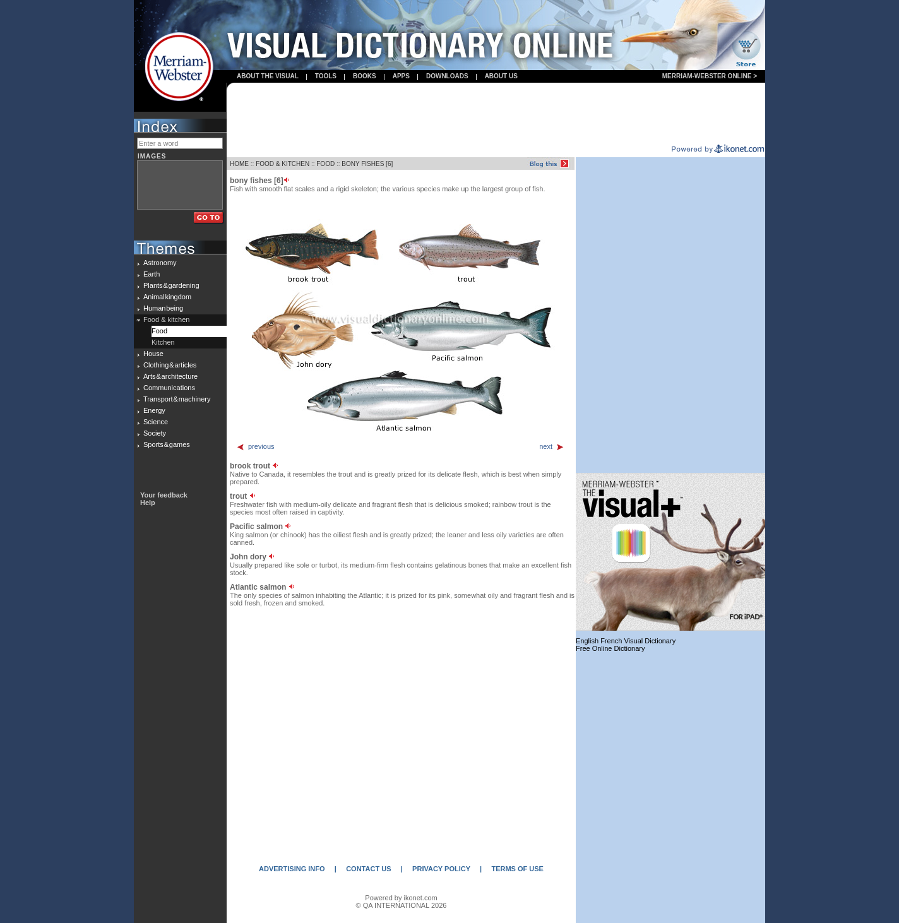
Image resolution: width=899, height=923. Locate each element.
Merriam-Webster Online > (709, 76)
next (551, 446)
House (153, 353)
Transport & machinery (176, 399)
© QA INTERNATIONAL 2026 (401, 905)
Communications (169, 387)
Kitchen (163, 342)
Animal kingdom (167, 297)
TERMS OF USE (517, 868)
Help (147, 502)
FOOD (325, 163)
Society (154, 433)
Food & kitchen (166, 319)
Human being (163, 308)
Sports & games (166, 444)
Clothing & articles (169, 365)
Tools (325, 76)
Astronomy (160, 262)
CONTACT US (368, 868)
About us (501, 76)
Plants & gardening (171, 285)
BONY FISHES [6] (367, 163)
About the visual (268, 76)
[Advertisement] (496, 114)
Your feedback (164, 495)
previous (255, 446)
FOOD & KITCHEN (282, 163)
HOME (239, 163)
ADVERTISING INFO (292, 868)
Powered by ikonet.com (401, 898)
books (364, 76)
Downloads (447, 76)
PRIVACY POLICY (441, 868)
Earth (151, 274)
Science (155, 422)
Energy (154, 410)
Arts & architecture (170, 376)
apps (401, 76)
